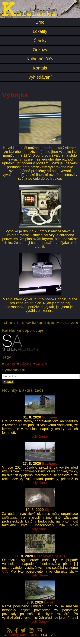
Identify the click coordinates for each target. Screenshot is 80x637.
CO (4, 571)
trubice (10, 363)
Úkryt (48, 602)
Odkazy (40, 49)
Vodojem (49, 417)
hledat (8, 382)
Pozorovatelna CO (49, 556)
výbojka (25, 363)
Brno (39, 22)
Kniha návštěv (40, 58)
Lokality (40, 31)
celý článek (40, 436)
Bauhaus (49, 463)
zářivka (41, 363)
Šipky (49, 510)
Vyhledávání (40, 77)
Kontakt (40, 68)
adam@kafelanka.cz (22, 635)
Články (40, 40)
